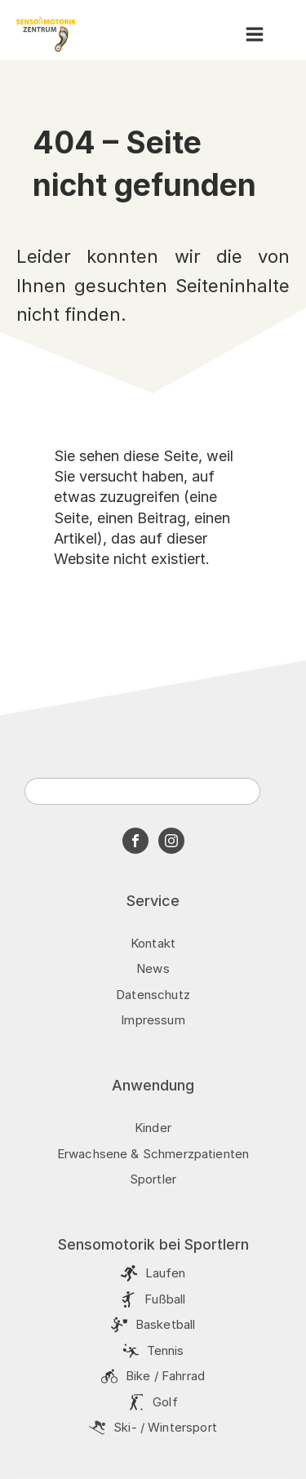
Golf (165, 1402)
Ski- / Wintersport (165, 1427)
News (153, 968)
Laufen (165, 1273)
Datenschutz (153, 994)
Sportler (153, 1179)
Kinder (153, 1127)
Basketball (165, 1324)
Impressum (152, 1020)
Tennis (165, 1350)
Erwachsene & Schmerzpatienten (153, 1153)
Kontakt (153, 943)
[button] (254, 34)
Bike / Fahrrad (165, 1376)
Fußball (164, 1299)
